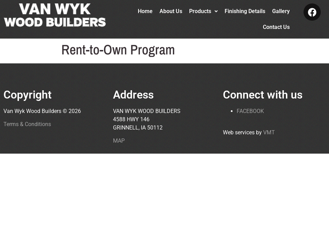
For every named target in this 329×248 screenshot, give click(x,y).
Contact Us (276, 27)
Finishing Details (245, 11)
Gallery (281, 11)
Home (145, 11)
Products (203, 11)
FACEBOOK (250, 111)
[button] (203, 11)
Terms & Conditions (27, 124)
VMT (269, 132)
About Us (171, 11)
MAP (119, 140)
